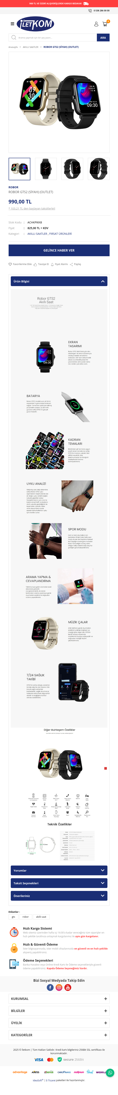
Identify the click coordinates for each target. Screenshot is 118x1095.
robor (26, 916)
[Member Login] (97, 24)
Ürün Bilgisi (21, 281)
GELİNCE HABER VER (59, 250)
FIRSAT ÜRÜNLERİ (60, 234)
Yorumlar (20, 870)
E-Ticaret (51, 1080)
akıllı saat (41, 916)
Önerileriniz (22, 896)
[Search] (59, 37)
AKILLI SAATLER (37, 234)
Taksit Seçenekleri (26, 883)
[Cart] (106, 24)
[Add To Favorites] (20, 264)
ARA (103, 37)
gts (13, 916)
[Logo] (35, 24)
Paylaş (75, 264)
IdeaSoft (38, 1080)
